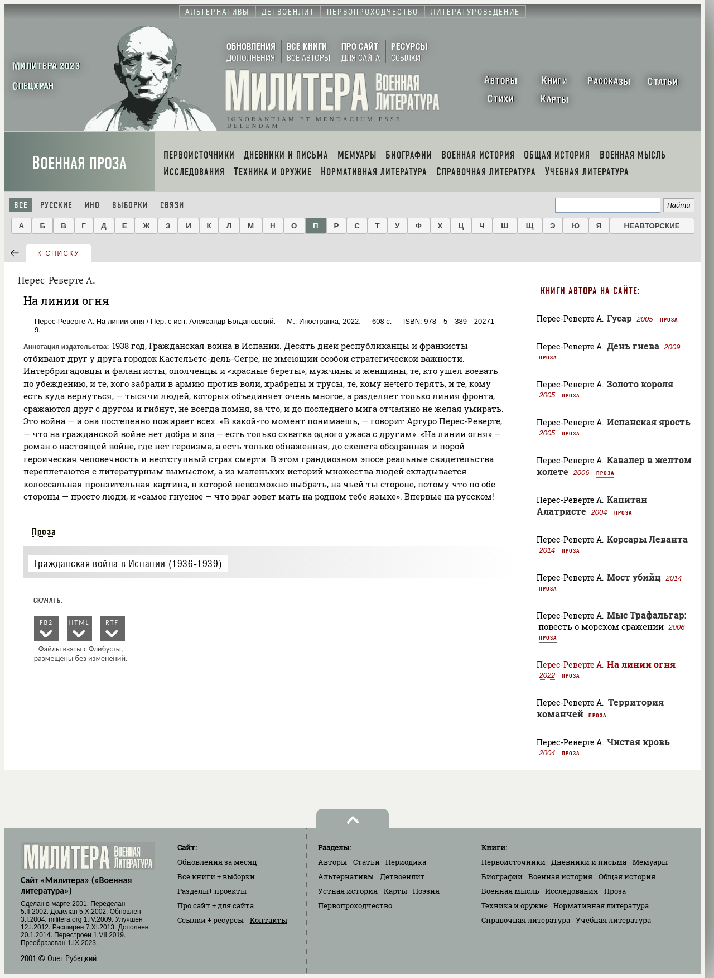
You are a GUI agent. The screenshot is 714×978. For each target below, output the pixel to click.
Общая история (627, 876)
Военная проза (79, 163)
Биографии (502, 876)
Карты (395, 891)
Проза (44, 531)
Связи (172, 205)
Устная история (348, 891)
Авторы (332, 862)
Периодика (405, 862)
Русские (56, 205)
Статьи (366, 862)
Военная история (560, 876)
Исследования (571, 891)
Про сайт (215, 905)
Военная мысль (510, 891)
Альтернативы (346, 876)
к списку (58, 253)
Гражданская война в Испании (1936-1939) (128, 563)
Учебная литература (613, 920)
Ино (92, 205)
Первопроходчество (355, 905)
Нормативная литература (601, 905)
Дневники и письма (588, 862)
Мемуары (650, 862)
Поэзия (426, 891)
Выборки (130, 205)
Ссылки (210, 920)
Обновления (217, 862)
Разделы (212, 891)
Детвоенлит (402, 876)
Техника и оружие (514, 905)
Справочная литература (525, 920)
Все (21, 205)
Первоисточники (513, 862)
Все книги (216, 876)
